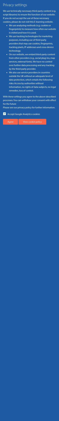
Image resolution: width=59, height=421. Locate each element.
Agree (11, 121)
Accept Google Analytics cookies (24, 114)
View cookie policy (32, 121)
